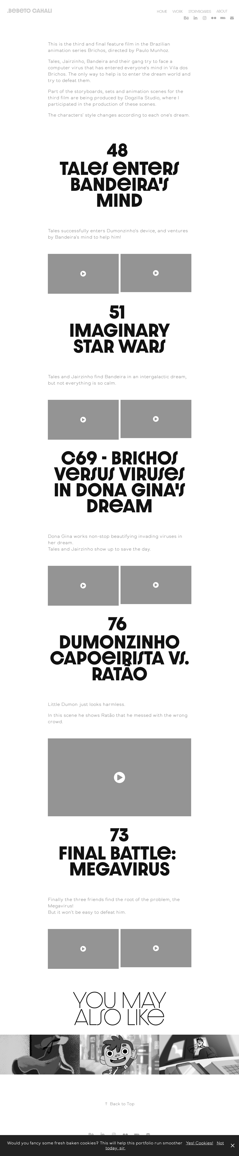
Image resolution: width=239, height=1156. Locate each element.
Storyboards (199, 11)
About (221, 11)
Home (162, 11)
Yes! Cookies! (199, 1143)
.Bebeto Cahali (29, 11)
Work (177, 11)
